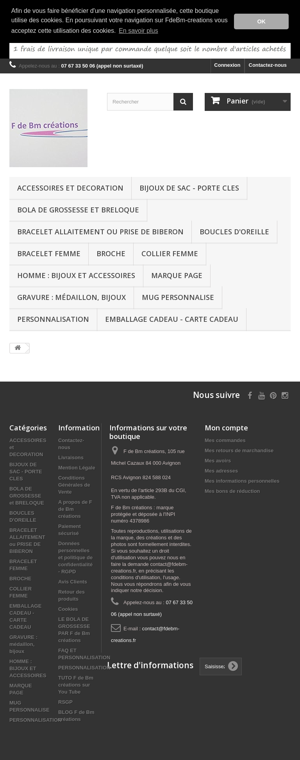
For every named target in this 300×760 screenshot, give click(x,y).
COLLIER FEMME (169, 252)
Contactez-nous (268, 64)
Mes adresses (221, 470)
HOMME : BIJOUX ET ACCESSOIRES (76, 274)
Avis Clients (72, 581)
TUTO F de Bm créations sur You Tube (75, 684)
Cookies (68, 608)
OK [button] (261, 21)
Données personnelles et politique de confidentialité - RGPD (75, 557)
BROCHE (110, 252)
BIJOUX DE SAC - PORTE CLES (189, 187)
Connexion (227, 64)
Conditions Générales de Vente (74, 484)
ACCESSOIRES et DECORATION (70, 187)
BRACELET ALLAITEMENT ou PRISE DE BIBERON (100, 230)
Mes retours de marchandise (239, 450)
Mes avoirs (218, 460)
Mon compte (226, 427)
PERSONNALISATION (53, 318)
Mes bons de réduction (232, 490)
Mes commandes (225, 439)
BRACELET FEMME (48, 252)
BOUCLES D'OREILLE (234, 230)
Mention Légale (76, 467)
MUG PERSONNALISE (178, 296)
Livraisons (71, 457)
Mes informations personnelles (242, 480)
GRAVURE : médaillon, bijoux (71, 296)
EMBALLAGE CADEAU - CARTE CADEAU (171, 318)
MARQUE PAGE (176, 274)
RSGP (65, 701)
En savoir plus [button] (138, 30)
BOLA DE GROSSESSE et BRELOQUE (78, 209)
